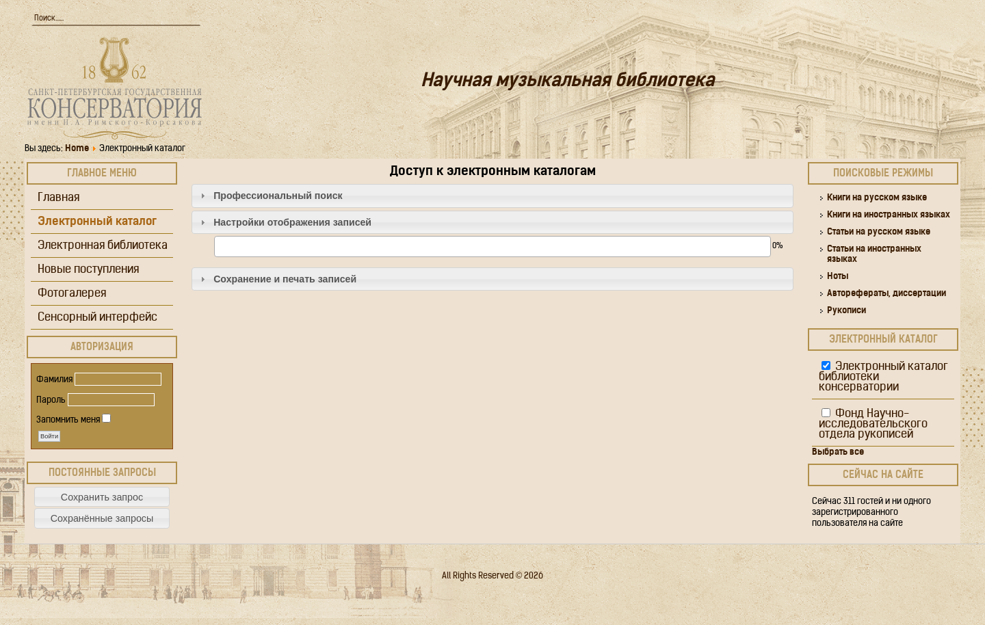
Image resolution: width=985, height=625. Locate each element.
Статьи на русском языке (878, 232)
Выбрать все (838, 452)
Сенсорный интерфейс (97, 317)
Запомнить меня (68, 420)
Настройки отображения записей (292, 222)
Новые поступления (88, 270)
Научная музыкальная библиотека (567, 81)
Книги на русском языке (877, 198)
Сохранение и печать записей (284, 279)
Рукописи (846, 310)
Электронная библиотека (103, 246)
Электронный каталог (97, 222)
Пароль (51, 400)
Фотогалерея (72, 294)
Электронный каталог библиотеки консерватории (883, 377)
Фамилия (54, 379)
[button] (102, 497)
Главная (58, 198)
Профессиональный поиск (278, 195)
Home (77, 148)
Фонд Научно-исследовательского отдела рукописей (873, 424)
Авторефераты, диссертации (886, 293)
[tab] (492, 196)
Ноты (837, 276)
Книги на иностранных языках (888, 215)
